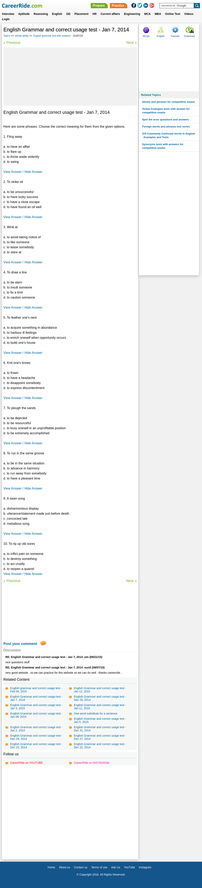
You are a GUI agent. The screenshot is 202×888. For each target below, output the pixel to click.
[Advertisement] (70, 76)
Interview (8, 13)
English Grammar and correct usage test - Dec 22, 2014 (100, 745)
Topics (6, 35)
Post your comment (20, 644)
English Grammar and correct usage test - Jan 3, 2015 (36, 706)
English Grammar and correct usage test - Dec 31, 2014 (100, 729)
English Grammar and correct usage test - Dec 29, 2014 (36, 737)
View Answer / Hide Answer (22, 171)
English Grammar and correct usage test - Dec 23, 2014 (36, 745)
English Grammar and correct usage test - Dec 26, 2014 (100, 698)
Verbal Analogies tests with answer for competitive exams (166, 110)
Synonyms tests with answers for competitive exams (162, 146)
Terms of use (99, 867)
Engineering (132, 13)
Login (6, 19)
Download (189, 36)
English (57, 13)
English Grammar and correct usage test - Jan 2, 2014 (36, 729)
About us (64, 867)
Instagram (145, 867)
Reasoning (41, 13)
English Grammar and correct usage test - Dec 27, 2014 (100, 737)
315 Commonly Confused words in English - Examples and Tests (168, 135)
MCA (147, 13)
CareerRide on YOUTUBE (26, 762)
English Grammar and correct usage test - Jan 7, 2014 (36, 698)
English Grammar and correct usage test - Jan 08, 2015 (36, 715)
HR (95, 13)
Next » (131, 43)
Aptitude (24, 13)
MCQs (146, 36)
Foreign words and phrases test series (166, 126)
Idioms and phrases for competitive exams (168, 101)
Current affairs (110, 13)
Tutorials (175, 36)
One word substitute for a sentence (95, 713)
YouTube (129, 867)
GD (68, 13)
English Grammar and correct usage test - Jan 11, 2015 (100, 706)
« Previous (11, 43)
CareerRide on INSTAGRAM (91, 762)
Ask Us (115, 867)
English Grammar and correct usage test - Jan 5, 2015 (100, 720)
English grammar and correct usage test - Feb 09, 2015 (36, 690)
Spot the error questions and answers (165, 119)
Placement (81, 13)
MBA (158, 13)
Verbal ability (22, 35)
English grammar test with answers (52, 35)
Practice (118, 5)
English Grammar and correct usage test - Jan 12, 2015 (100, 690)
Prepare (99, 5)
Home (51, 867)
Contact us (80, 867)
